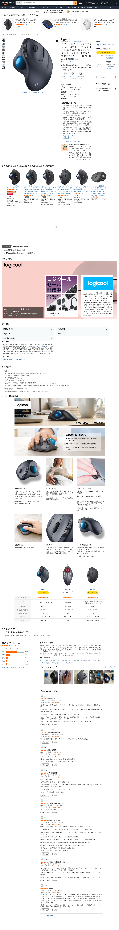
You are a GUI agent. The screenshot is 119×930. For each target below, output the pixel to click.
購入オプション (67, 593)
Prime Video (81, 7)
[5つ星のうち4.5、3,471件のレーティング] (63, 195)
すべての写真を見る (110, 667)
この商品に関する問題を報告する (72, 141)
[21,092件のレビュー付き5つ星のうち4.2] (66, 25)
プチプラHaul (41, 7)
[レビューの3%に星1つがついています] (15, 664)
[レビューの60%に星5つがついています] (15, 652)
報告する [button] (54, 725)
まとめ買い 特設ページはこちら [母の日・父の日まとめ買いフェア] (81, 159)
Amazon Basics (71, 7)
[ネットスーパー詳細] (56, 7)
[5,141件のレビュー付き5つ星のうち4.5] (105, 25)
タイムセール (97, 7)
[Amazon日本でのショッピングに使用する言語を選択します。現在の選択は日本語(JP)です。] (81, 3)
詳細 (110, 49)
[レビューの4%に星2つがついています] (15, 661)
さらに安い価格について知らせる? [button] (14, 359)
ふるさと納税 (31, 7)
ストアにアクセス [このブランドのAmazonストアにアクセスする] (51, 315)
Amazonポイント (15, 7)
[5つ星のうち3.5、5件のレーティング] (95, 197)
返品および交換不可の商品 (37, 346)
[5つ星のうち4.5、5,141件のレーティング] (46, 195)
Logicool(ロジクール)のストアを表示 (72, 42)
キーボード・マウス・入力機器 (21, 34)
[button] (5, 7)
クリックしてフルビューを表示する (32, 92)
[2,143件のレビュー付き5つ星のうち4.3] (26, 25)
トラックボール (34, 34)
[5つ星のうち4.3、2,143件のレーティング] (12, 189)
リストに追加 (101, 77)
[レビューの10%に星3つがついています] (15, 658)
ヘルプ (23, 7)
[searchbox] (47, 3)
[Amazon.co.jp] (8, 2)
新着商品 (89, 7)
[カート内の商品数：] (113, 2)
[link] (26, 27)
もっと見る (65, 138)
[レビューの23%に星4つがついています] (15, 655)
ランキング (61, 7)
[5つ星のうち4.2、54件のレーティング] (78, 193)
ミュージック (107, 7)
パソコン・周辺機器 (7, 34)
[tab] (46, 660)
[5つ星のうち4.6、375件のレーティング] (28, 195)
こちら (48, 353)
